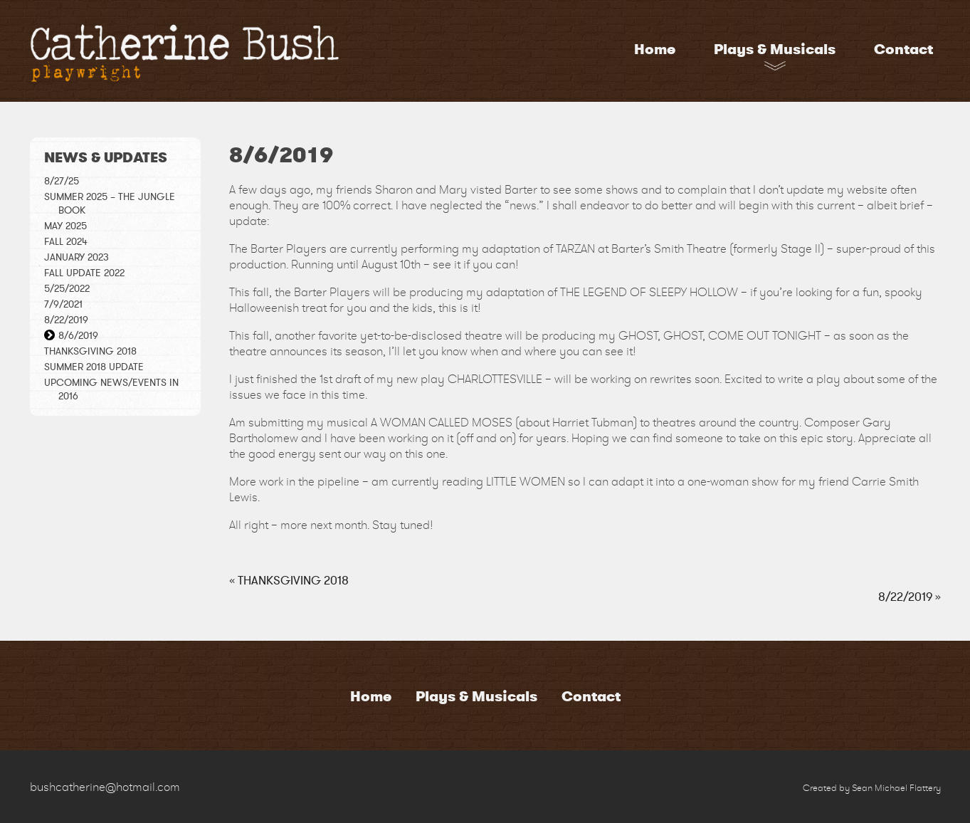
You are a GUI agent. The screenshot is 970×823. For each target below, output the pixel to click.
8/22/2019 (66, 320)
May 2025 (65, 226)
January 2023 (76, 257)
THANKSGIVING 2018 (90, 351)
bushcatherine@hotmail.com (105, 787)
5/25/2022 (67, 288)
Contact (903, 49)
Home (654, 49)
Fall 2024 (66, 241)
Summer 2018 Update (94, 367)
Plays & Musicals (774, 49)
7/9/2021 (63, 304)
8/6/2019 (78, 335)
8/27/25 (61, 181)
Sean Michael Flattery (896, 788)
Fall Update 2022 (84, 273)
